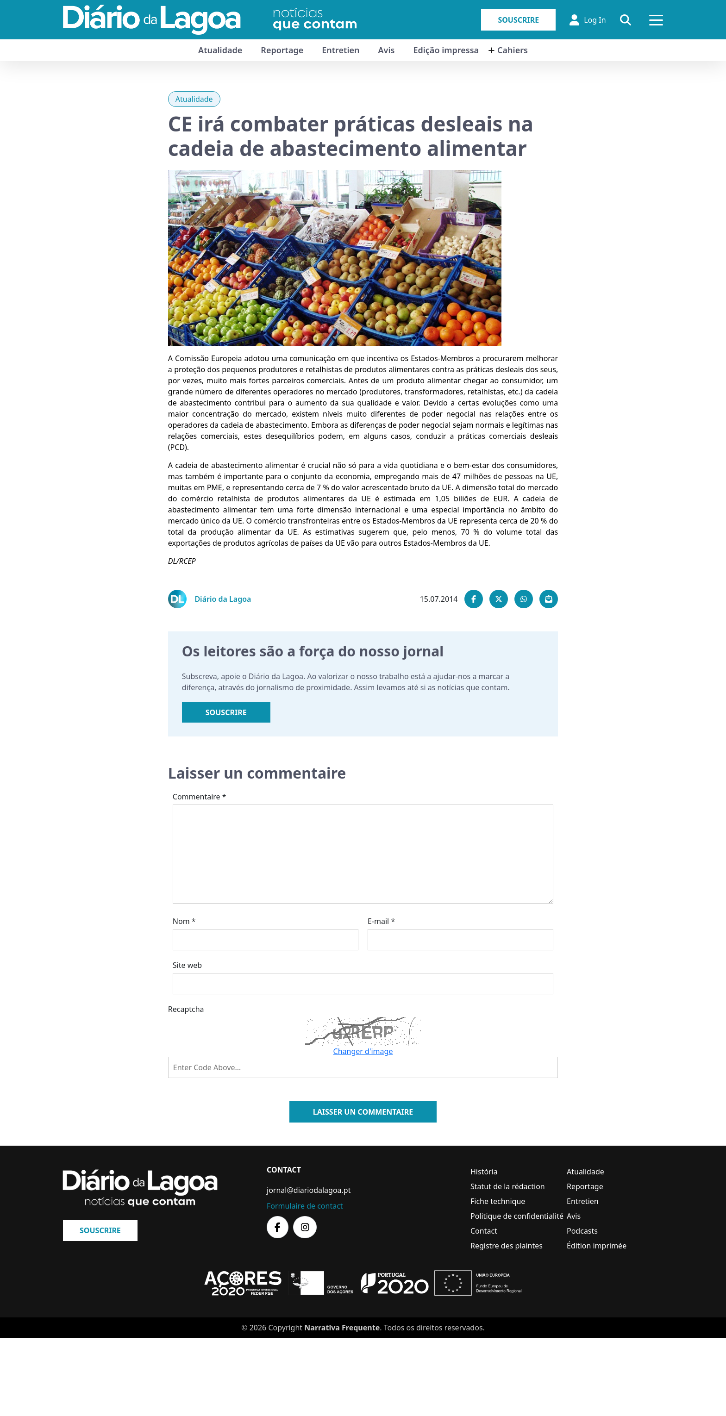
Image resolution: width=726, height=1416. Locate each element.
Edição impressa (446, 50)
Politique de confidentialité (516, 1216)
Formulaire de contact (305, 1206)
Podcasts (582, 1231)
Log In (588, 19)
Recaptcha (186, 1009)
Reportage (282, 50)
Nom (184, 921)
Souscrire (518, 20)
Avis (386, 50)
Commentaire (199, 797)
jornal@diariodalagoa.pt (308, 1190)
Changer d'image (363, 1051)
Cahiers (512, 50)
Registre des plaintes (506, 1246)
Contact (483, 1231)
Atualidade (220, 50)
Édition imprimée (596, 1246)
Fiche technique (497, 1201)
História (484, 1171)
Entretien (340, 50)
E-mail (381, 921)
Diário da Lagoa (222, 599)
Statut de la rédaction (507, 1186)
